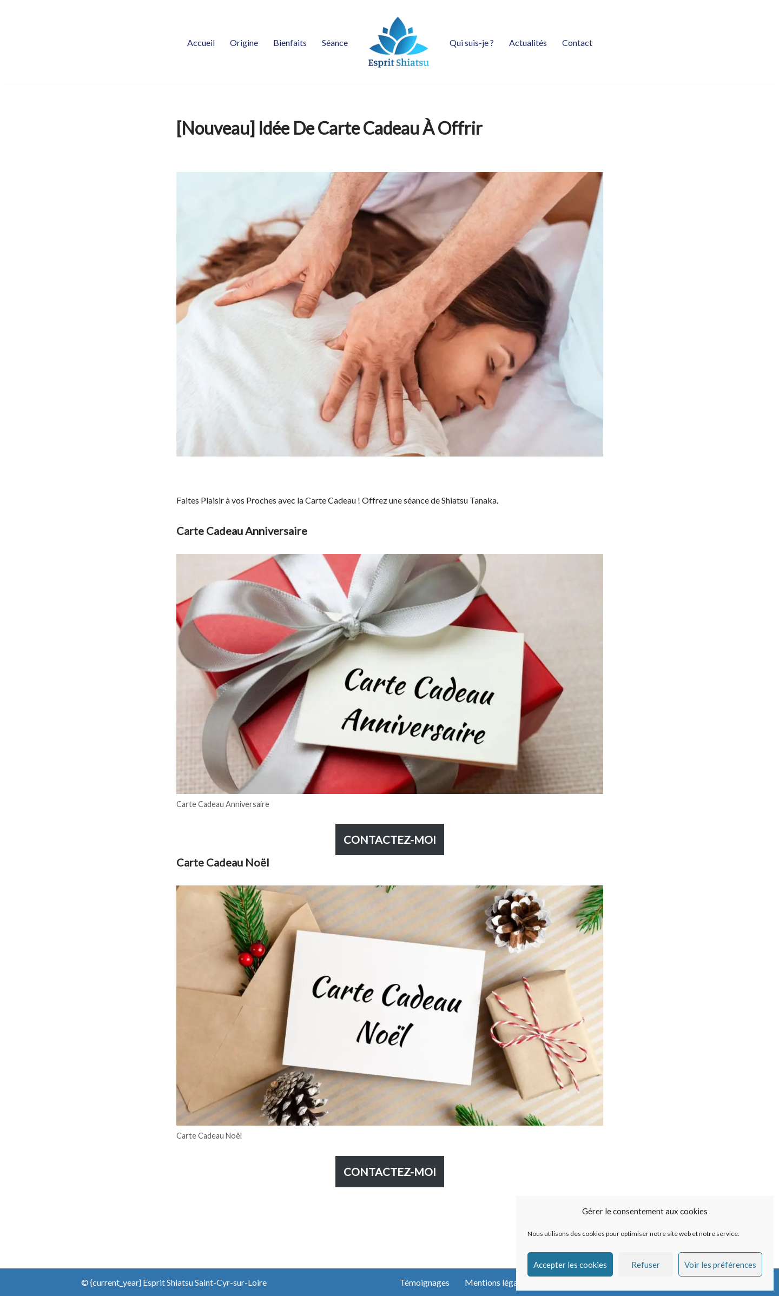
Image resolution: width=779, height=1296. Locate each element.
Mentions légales (496, 1282)
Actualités (528, 42)
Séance (335, 42)
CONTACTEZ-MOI (390, 839)
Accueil (201, 42)
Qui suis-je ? (472, 42)
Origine (244, 42)
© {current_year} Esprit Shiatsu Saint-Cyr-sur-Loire (174, 1282)
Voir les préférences (720, 1264)
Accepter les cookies (570, 1264)
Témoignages (425, 1282)
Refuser (645, 1264)
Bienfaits (290, 42)
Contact (577, 42)
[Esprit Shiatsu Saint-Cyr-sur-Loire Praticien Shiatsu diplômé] (398, 42)
